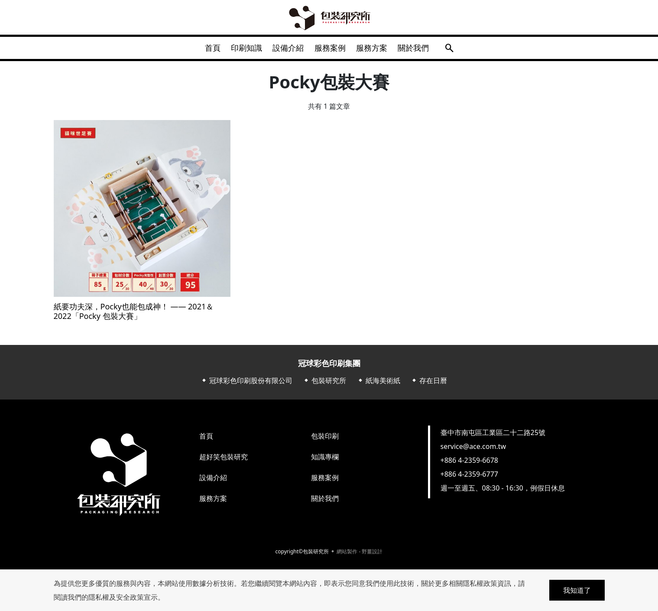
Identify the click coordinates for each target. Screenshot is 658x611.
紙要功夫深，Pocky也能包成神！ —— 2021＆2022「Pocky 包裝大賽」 (134, 315)
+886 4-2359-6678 (469, 463)
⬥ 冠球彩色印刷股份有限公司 (246, 384)
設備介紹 (286, 49)
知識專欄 (325, 460)
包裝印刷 (325, 439)
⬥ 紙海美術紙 (378, 384)
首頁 (204, 49)
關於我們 (422, 49)
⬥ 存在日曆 (429, 384)
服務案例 (331, 49)
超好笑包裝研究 (223, 460)
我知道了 (577, 590)
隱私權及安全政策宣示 (123, 597)
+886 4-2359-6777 (469, 477)
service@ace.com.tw (473, 450)
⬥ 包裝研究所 (324, 384)
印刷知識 (241, 49)
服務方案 (376, 49)
